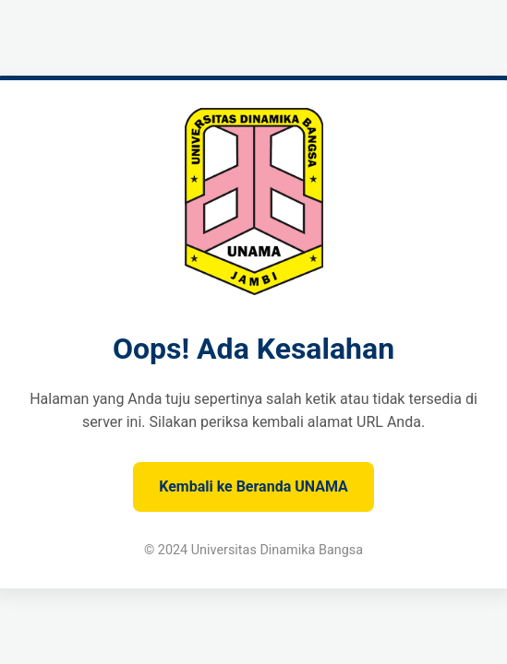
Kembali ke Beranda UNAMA (253, 486)
